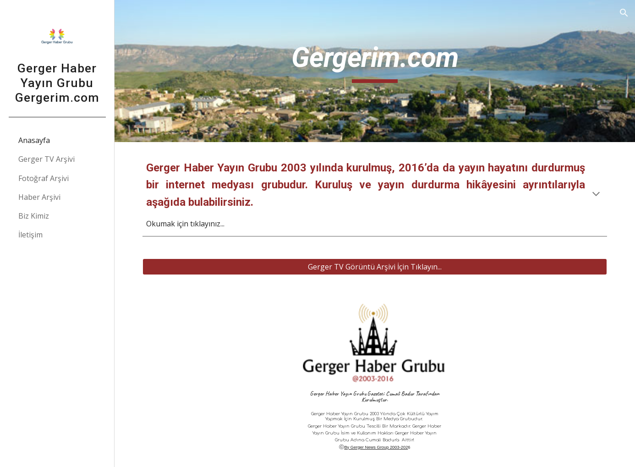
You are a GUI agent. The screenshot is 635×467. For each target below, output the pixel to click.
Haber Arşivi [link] (39, 197)
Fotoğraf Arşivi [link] (43, 178)
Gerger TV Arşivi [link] (46, 159)
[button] (624, 13)
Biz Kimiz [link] (33, 216)
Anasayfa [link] (34, 140)
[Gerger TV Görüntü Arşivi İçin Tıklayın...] (375, 266)
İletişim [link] (30, 235)
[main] (374, 71)
